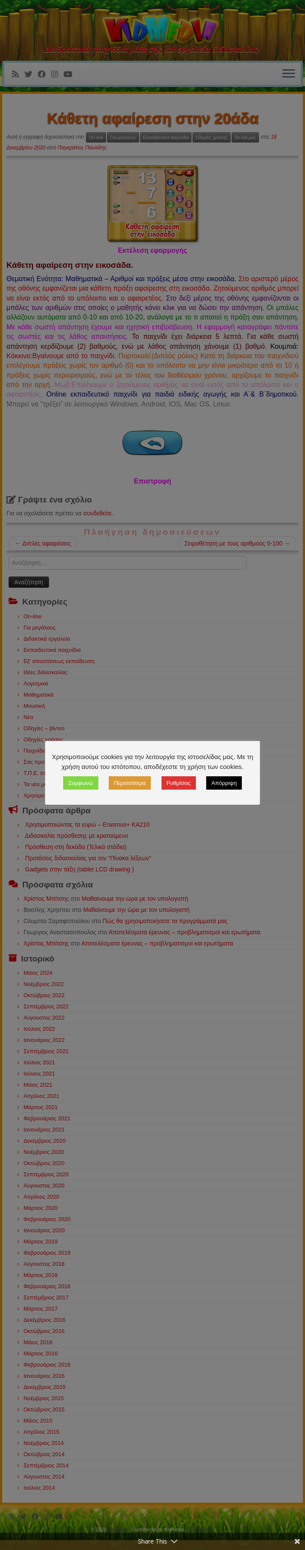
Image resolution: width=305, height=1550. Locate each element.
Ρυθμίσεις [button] (268, 767)
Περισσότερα (219, 767)
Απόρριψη (152, 789)
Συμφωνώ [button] (169, 767)
